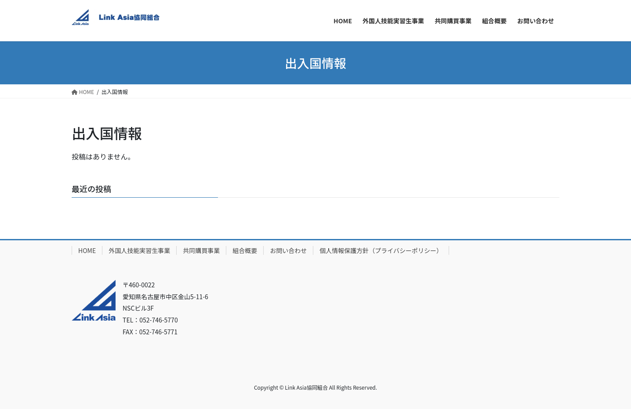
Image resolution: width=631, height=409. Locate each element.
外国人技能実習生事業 (139, 250)
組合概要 (244, 250)
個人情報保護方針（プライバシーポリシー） (380, 250)
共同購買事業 (201, 250)
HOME (87, 250)
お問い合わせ (288, 250)
